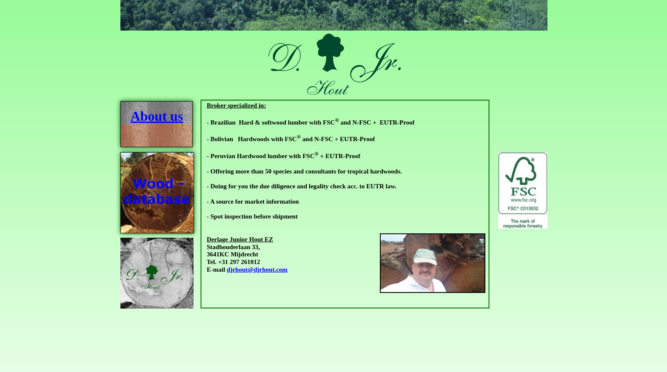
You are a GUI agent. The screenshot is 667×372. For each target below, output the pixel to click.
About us (157, 116)
